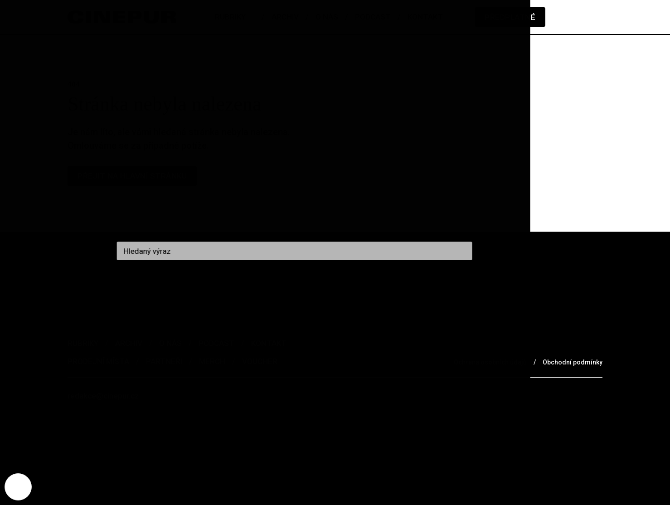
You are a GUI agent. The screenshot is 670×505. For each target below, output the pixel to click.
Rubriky (83, 343)
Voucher (259, 361)
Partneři (164, 361)
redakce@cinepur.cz (103, 395)
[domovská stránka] (122, 17)
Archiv (128, 343)
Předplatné (510, 17)
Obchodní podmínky (572, 362)
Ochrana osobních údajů (490, 362)
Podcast (216, 343)
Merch (212, 361)
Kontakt (268, 343)
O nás (170, 343)
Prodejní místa (98, 361)
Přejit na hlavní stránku (132, 175)
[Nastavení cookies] (18, 486)
